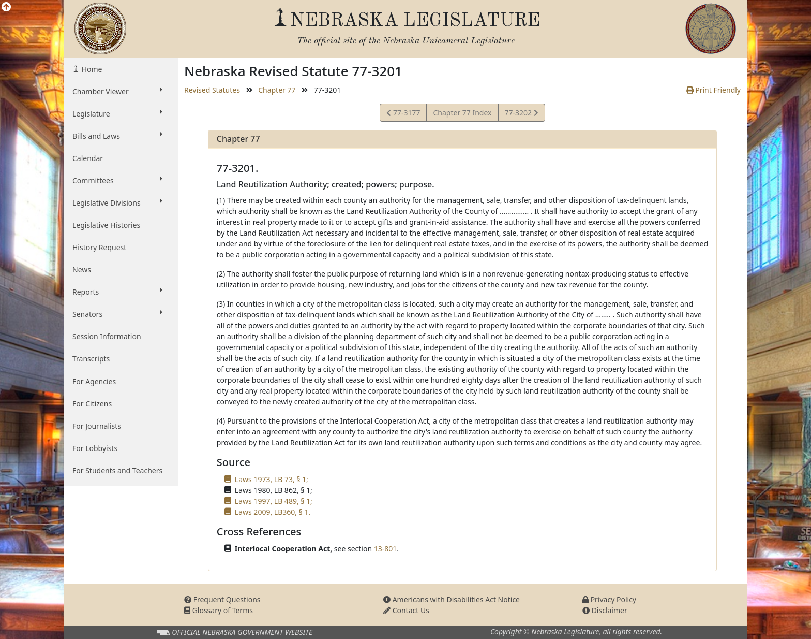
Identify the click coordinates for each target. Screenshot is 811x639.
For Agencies (94, 381)
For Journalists (96, 426)
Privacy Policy (609, 599)
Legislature (117, 113)
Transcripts (91, 359)
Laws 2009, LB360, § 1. (272, 512)
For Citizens (92, 404)
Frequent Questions (222, 599)
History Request (99, 247)
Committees (117, 180)
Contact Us (406, 610)
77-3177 (403, 114)
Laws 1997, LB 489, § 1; (273, 501)
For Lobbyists (94, 448)
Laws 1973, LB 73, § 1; (271, 479)
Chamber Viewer (117, 91)
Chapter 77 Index (462, 113)
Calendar (87, 158)
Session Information (106, 336)
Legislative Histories (106, 225)
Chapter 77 (276, 90)
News (81, 269)
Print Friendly (713, 90)
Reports (117, 291)
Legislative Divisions (117, 202)
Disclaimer (604, 610)
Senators (117, 314)
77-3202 (521, 114)
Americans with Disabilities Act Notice (451, 599)
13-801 (385, 549)
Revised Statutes (212, 90)
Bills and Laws (117, 135)
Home (91, 69)
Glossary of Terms (218, 610)
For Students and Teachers (117, 470)
